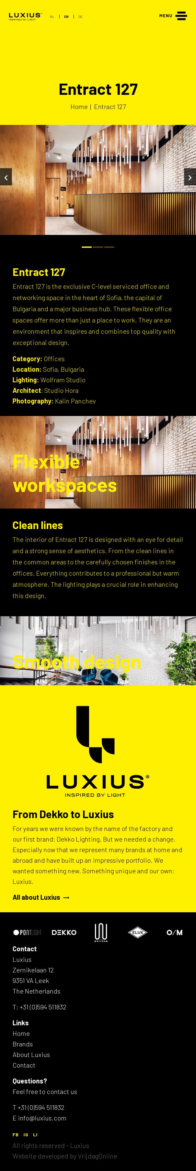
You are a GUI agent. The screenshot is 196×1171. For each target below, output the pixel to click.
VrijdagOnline (97, 1156)
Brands (23, 1044)
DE (80, 17)
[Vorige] (6, 176)
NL (52, 17)
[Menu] (173, 15)
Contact (24, 1065)
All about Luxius (41, 897)
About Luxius (31, 1054)
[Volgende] (190, 176)
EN (66, 17)
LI (35, 1134)
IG (26, 1134)
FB (16, 1134)
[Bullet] (87, 247)
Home (21, 1033)
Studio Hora (61, 390)
